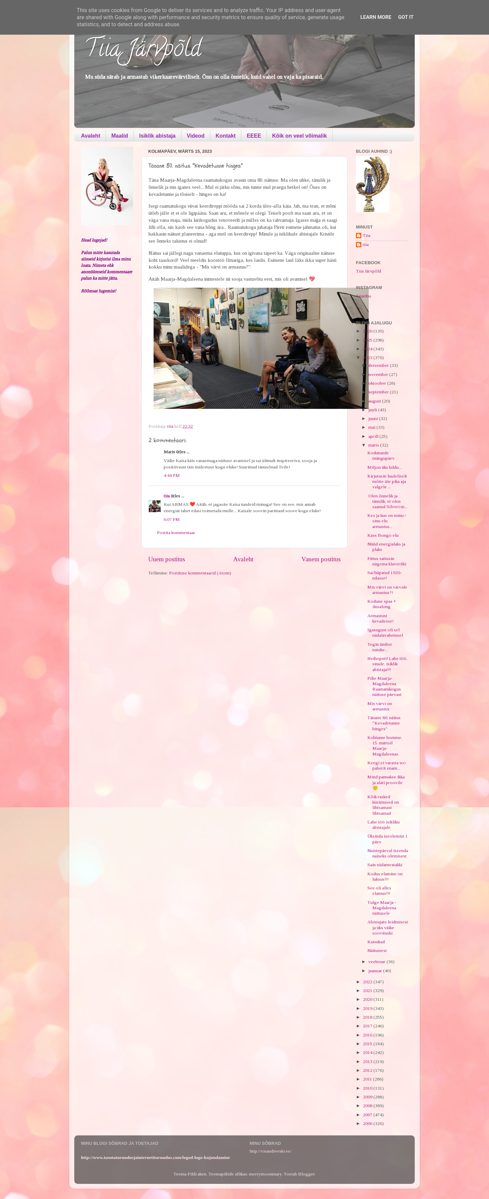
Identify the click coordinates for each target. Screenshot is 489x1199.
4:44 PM (172, 475)
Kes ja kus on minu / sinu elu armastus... (386, 521)
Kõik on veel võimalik (299, 136)
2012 (368, 1070)
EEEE (254, 136)
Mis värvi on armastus (379, 706)
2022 (368, 981)
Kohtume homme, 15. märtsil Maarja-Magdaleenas (384, 745)
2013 (368, 1061)
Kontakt (226, 136)
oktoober (377, 383)
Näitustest (377, 950)
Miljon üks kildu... (384, 467)
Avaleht (90, 136)
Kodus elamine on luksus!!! (385, 876)
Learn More (375, 17)
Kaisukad (376, 941)
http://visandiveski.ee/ (271, 1151)
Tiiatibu (363, 295)
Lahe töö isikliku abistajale (383, 824)
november (378, 374)
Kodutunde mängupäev (381, 455)
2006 (368, 1123)
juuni (373, 418)
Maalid (119, 136)
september (379, 391)
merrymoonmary (265, 1173)
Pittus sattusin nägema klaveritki (386, 561)
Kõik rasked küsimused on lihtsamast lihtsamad (383, 805)
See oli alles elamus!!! (379, 890)
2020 (368, 999)
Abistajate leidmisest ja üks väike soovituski (387, 927)
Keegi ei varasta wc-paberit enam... (387, 765)
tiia (167, 495)
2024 (368, 348)
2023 (368, 357)
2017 (368, 1025)
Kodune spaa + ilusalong (381, 604)
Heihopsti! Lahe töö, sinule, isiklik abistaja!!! (387, 664)
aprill (373, 436)
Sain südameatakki (384, 864)
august (375, 400)
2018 (368, 1017)
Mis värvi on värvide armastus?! (387, 590)
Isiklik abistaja (157, 136)
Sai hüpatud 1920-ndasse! (384, 575)
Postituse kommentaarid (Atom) (200, 572)
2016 (368, 1034)
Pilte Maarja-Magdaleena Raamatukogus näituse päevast (384, 686)
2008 (368, 1105)
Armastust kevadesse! (380, 618)
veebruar (377, 961)
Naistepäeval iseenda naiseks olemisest (387, 853)
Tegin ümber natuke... (379, 647)
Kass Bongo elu (383, 535)
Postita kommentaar (176, 532)
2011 (368, 1079)
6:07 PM (172, 519)
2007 (368, 1114)
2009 (368, 1096)
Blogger (306, 1173)
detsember (379, 365)
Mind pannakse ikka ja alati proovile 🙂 (386, 782)
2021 (368, 990)
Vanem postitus (321, 559)
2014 (368, 1052)
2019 (368, 1008)
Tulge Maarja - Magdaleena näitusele (381, 908)
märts (374, 445)
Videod (196, 136)
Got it (405, 17)
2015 (368, 1043)
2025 (368, 340)
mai (372, 427)
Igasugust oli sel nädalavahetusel (385, 632)
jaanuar (375, 970)
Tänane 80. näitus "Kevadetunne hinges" (384, 723)
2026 (368, 330)
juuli (373, 409)
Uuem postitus (166, 559)
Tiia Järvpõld (142, 51)
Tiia (366, 235)
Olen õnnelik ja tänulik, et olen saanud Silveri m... (387, 501)
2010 (368, 1088)
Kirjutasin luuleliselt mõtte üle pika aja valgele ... (387, 481)
